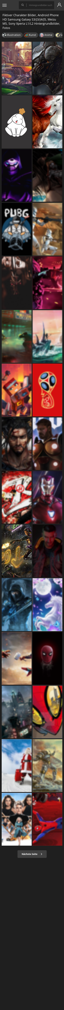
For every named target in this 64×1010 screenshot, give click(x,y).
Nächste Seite (32, 854)
